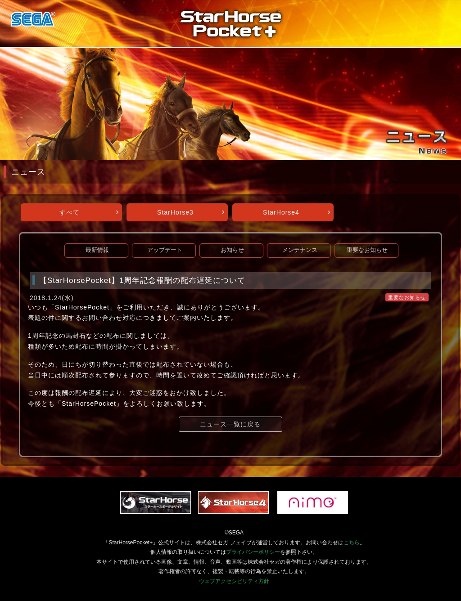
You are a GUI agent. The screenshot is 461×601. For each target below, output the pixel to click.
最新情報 (97, 250)
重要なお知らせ (367, 250)
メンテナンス (299, 250)
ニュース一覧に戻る (230, 424)
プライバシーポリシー (253, 552)
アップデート (164, 250)
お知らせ (232, 250)
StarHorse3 (175, 212)
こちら (351, 542)
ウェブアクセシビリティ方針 (234, 581)
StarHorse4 (281, 212)
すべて (69, 212)
